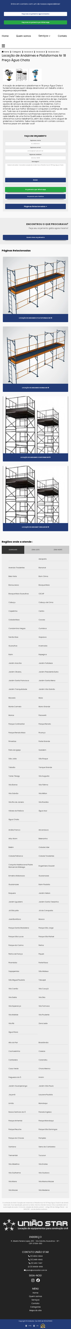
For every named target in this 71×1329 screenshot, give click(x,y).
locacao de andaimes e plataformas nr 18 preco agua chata (53, 52)
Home (5, 36)
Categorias (16, 52)
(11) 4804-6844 (35, 1256)
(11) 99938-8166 (35, 1267)
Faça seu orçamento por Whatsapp (35, 22)
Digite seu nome (35, 140)
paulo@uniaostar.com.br (35, 1270)
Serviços (43, 36)
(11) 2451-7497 (35, 1263)
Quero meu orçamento (35, 237)
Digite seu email (35, 147)
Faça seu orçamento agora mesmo (35, 14)
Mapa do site (35, 1310)
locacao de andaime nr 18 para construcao (40, 52)
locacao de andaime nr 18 (28, 52)
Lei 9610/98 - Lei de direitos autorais (46, 1208)
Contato (62, 36)
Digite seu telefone (35, 154)
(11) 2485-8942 (35, 1259)
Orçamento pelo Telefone (35, 196)
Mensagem (35, 161)
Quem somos (23, 36)
